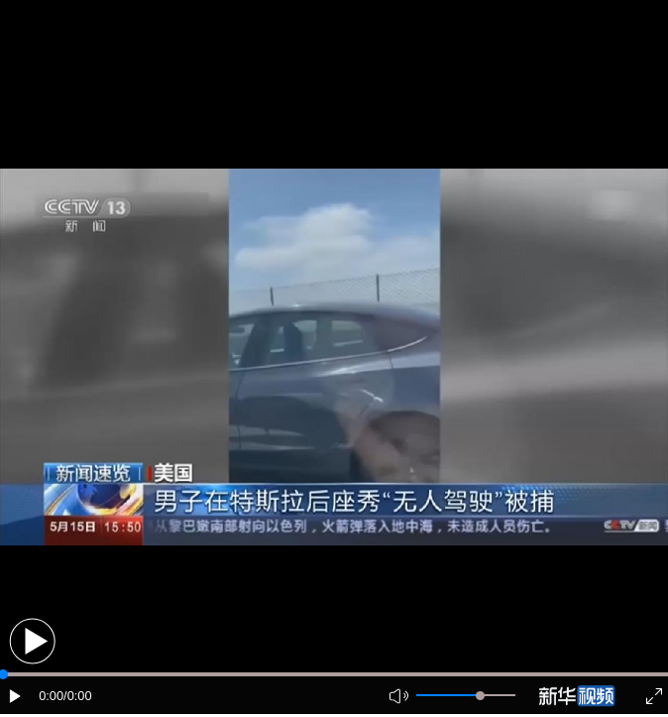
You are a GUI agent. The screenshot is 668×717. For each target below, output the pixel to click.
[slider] (480, 695)
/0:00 (77, 695)
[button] (32, 641)
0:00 (51, 695)
